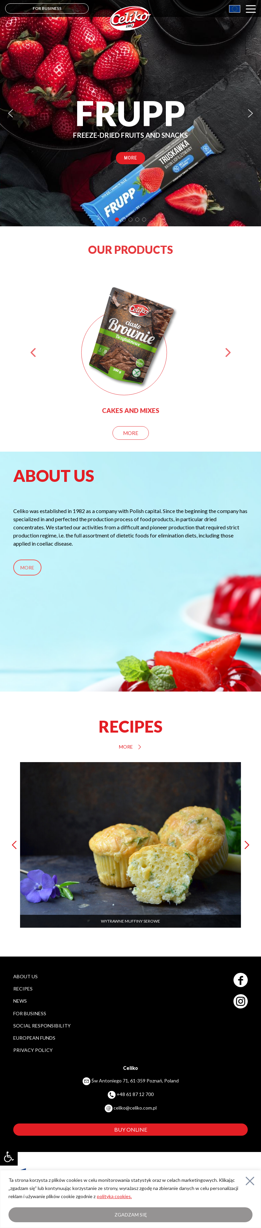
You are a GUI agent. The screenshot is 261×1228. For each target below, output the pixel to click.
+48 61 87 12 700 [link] (135, 1094)
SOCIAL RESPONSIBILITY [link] (42, 1025)
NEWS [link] (20, 1001)
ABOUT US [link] (25, 976)
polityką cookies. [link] (114, 1196)
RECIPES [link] (23, 988)
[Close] (250, 1181)
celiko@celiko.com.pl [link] (135, 1108)
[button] (10, 113)
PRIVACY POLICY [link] (33, 1050)
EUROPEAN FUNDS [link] (34, 1038)
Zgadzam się (131, 1214)
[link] (9, 1157)
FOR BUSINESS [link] (47, 8)
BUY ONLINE (130, 1129)
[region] (130, 113)
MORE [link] (27, 567)
